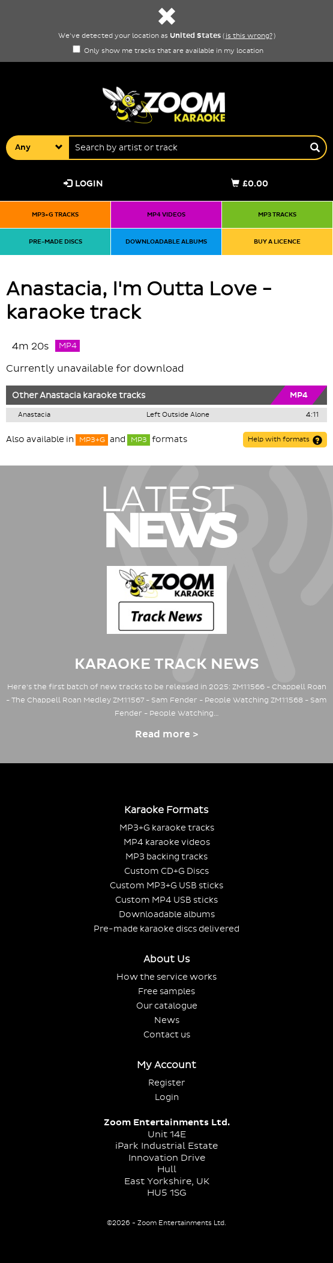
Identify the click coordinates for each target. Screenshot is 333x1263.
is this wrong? (249, 36)
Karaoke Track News (166, 664)
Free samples (166, 991)
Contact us (166, 1035)
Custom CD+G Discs (166, 871)
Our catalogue (166, 1006)
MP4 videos (166, 214)
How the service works (166, 977)
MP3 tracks (277, 214)
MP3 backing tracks (166, 857)
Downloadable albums (166, 241)
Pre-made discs (55, 241)
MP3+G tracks (55, 214)
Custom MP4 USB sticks (166, 900)
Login (83, 184)
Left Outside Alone (177, 415)
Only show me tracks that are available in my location (168, 51)
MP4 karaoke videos (167, 842)
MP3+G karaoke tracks (166, 828)
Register (166, 1083)
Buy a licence (277, 241)
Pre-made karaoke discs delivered (166, 929)
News (166, 1020)
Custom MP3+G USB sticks (166, 885)
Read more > (166, 734)
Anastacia (60, 395)
